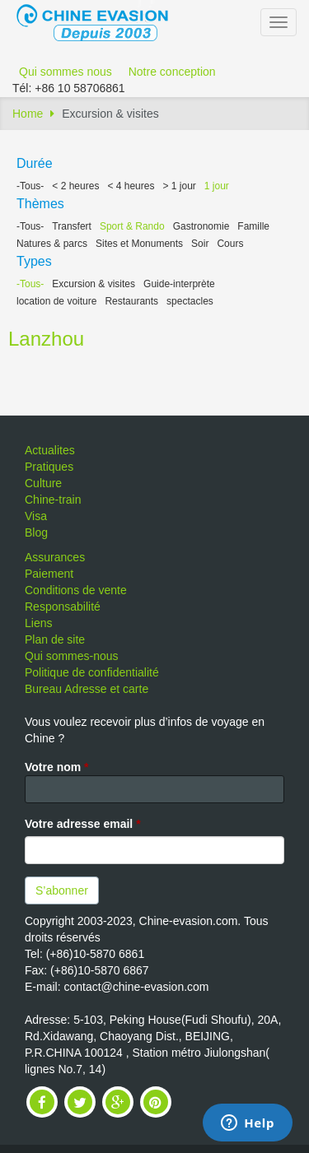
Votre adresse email (83, 823)
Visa (36, 516)
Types (34, 261)
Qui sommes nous (65, 71)
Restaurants (131, 301)
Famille (253, 226)
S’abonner (61, 890)
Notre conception (172, 71)
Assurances (55, 557)
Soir (199, 243)
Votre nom (57, 767)
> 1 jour (178, 186)
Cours (230, 243)
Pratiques (49, 466)
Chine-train (53, 499)
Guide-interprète (179, 284)
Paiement (49, 573)
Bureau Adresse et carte (86, 688)
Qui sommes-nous (72, 656)
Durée (34, 163)
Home (27, 113)
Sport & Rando (132, 226)
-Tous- (30, 186)
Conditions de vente (76, 590)
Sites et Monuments (139, 243)
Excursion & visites (93, 284)
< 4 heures (130, 186)
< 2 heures (75, 186)
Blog (36, 532)
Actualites (50, 450)
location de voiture (56, 301)
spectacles (189, 301)
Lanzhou (46, 339)
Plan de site (55, 639)
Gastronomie (201, 226)
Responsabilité (63, 606)
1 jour (216, 186)
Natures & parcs (51, 243)
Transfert (71, 226)
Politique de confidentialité (92, 672)
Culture (43, 483)
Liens (38, 623)
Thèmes (40, 204)
